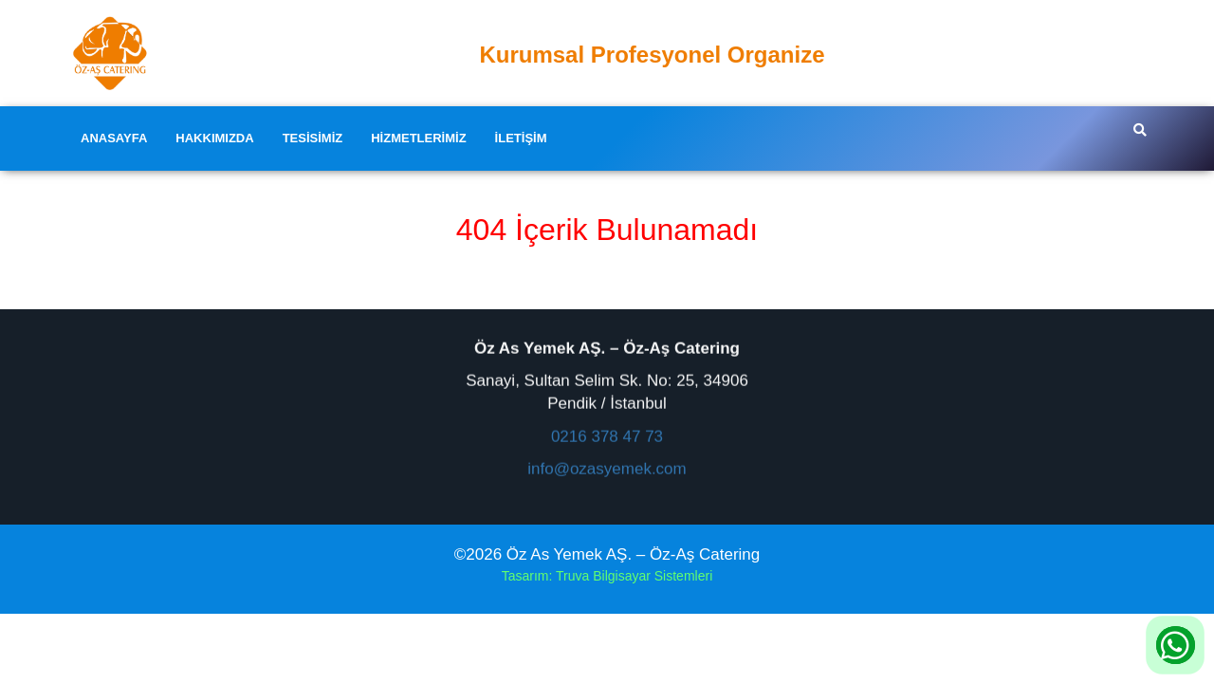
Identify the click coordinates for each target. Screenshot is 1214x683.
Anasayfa (114, 138)
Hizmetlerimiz (418, 138)
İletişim (521, 138)
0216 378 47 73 (607, 436)
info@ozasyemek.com (607, 468)
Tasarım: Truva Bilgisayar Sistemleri (607, 575)
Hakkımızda (214, 138)
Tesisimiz (313, 138)
